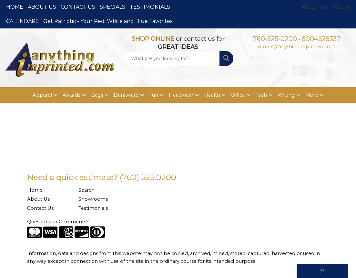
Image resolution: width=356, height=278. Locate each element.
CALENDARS (22, 21)
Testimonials (93, 208)
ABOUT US (42, 7)
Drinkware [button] (126, 95)
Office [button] (238, 95)
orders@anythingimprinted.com (296, 46)
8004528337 (321, 39)
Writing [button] (286, 95)
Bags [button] (97, 95)
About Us (38, 199)
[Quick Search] (171, 58)
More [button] (311, 95)
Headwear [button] (181, 95)
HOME (14, 7)
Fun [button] (153, 95)
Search (86, 190)
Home (35, 190)
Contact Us (40, 208)
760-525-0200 (275, 39)
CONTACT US (78, 7)
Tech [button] (261, 95)
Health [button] (212, 95)
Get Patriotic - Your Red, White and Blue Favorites (107, 21)
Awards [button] (71, 95)
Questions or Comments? (58, 222)
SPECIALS (112, 7)
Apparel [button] (42, 95)
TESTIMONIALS (150, 7)
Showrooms (93, 199)
